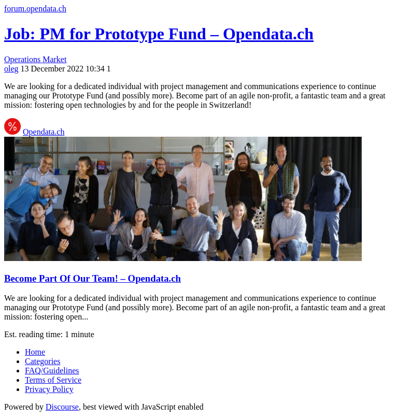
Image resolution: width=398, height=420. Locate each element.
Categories (42, 361)
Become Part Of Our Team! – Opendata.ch (92, 278)
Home (35, 351)
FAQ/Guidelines (52, 370)
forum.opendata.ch (35, 8)
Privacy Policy (49, 389)
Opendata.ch (43, 131)
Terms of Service (53, 379)
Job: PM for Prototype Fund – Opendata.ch (159, 33)
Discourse (62, 406)
